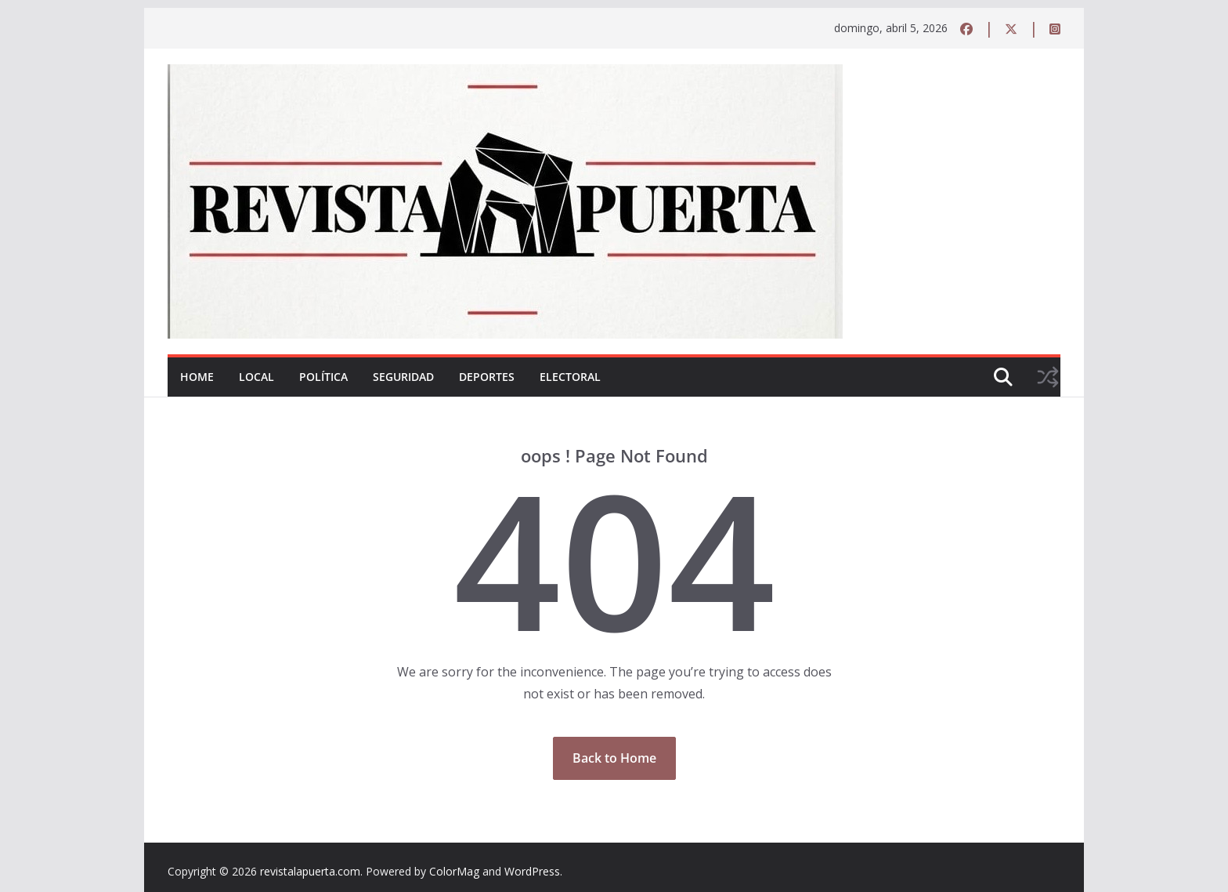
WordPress (532, 871)
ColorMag (454, 871)
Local (256, 376)
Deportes (487, 376)
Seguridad (403, 376)
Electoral (570, 376)
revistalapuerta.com (310, 871)
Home (197, 376)
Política (323, 376)
